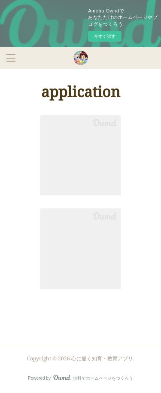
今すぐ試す (104, 36)
